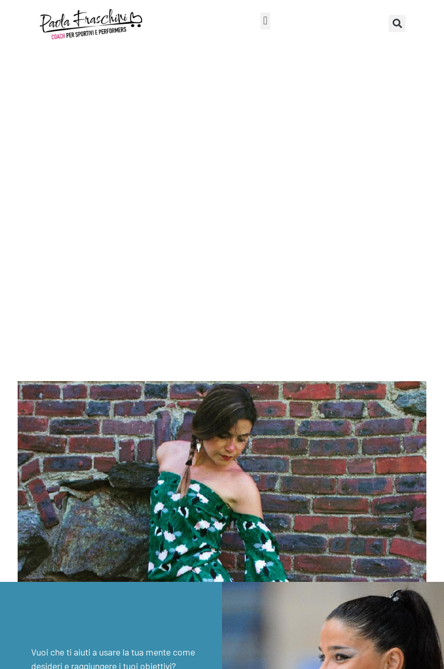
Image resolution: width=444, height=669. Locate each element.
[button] (265, 21)
